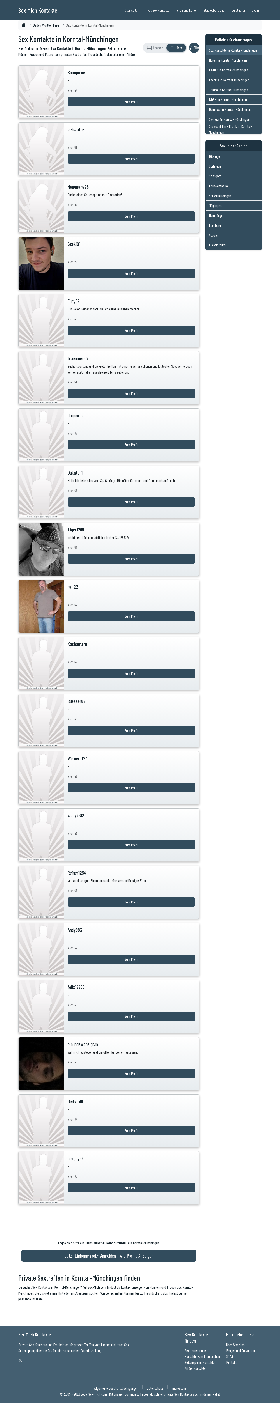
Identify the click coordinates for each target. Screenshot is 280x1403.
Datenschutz (155, 1388)
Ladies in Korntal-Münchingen (228, 69)
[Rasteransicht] (155, 48)
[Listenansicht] (176, 48)
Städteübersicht (213, 10)
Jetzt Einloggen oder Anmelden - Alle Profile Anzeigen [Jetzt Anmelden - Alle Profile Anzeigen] (109, 1255)
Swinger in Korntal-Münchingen (229, 119)
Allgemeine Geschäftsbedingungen (116, 1388)
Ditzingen (215, 156)
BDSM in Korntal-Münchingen (228, 99)
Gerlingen (215, 166)
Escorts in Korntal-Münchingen (229, 79)
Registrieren (238, 10)
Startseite (131, 10)
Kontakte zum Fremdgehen (202, 1356)
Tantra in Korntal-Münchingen (228, 89)
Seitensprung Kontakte (200, 1362)
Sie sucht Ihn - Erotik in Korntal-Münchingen (230, 129)
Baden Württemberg (46, 25)
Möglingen (215, 205)
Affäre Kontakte (195, 1368)
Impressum (179, 1388)
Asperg (213, 235)
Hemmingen (216, 215)
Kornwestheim (218, 185)
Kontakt (231, 1362)
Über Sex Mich (235, 1344)
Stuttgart (215, 176)
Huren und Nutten (186, 10)
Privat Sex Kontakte (156, 10)
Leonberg (215, 225)
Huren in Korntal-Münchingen (228, 60)
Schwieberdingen (220, 195)
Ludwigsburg (217, 245)
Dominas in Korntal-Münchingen (230, 109)
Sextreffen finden (196, 1350)
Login (255, 10)
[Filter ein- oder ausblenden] (194, 48)
